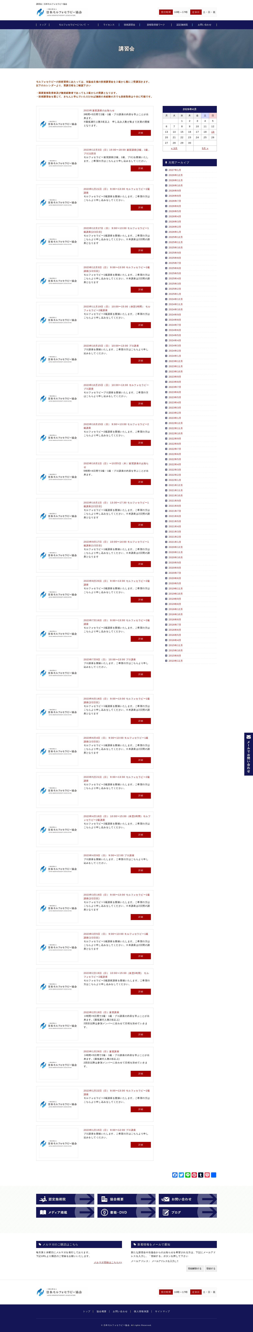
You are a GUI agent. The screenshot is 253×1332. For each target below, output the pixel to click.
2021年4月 (175, 526)
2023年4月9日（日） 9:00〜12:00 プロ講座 (109, 855)
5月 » (205, 148)
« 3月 (174, 148)
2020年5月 (175, 583)
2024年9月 (175, 314)
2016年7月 (175, 624)
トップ (42, 24)
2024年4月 (175, 340)
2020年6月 (175, 578)
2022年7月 (175, 449)
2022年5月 (175, 459)
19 (212, 132)
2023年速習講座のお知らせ (99, 110)
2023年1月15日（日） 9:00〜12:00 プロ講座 (110, 1130)
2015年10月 (176, 650)
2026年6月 (175, 206)
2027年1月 (175, 170)
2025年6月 (175, 268)
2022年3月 (175, 469)
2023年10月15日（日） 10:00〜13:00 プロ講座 (111, 345)
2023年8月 (175, 382)
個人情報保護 (141, 1311)
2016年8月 (175, 619)
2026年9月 (175, 190)
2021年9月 (175, 500)
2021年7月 (175, 511)
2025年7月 (175, 263)
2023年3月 (175, 407)
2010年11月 (176, 660)
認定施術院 (182, 24)
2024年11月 (176, 304)
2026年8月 (175, 195)
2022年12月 (176, 423)
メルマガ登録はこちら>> (108, 1262)
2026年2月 (175, 226)
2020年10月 (176, 557)
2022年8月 (175, 443)
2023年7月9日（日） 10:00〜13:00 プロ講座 (110, 659)
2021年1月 (175, 542)
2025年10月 (176, 247)
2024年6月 (175, 330)
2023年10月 (176, 371)
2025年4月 (175, 278)
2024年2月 (175, 350)
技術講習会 (129, 24)
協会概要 (102, 1311)
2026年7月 (175, 201)
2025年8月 (175, 258)
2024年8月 (175, 319)
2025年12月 (176, 237)
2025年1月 (175, 294)
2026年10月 (176, 185)
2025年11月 (176, 242)
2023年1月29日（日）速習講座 (101, 1051)
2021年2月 (175, 536)
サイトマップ (162, 1311)
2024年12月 (176, 299)
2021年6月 (175, 516)
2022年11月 (176, 428)
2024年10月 (176, 309)
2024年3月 (175, 345)
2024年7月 (175, 325)
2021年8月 (175, 506)
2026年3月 (175, 221)
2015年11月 (176, 645)
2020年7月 (175, 573)
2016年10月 (176, 614)
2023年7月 (175, 387)
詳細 (140, 133)
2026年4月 (175, 216)
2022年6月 (175, 454)
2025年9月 (175, 252)
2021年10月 (176, 495)
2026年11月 (176, 180)
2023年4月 (175, 402)
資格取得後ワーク (156, 24)
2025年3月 (175, 283)
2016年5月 (175, 635)
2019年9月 (175, 599)
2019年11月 (176, 588)
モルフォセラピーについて (72, 24)
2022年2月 (175, 475)
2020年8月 (175, 567)
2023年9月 (175, 376)
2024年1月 (175, 356)
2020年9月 (175, 562)
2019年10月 (176, 593)
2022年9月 (175, 438)
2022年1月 (175, 480)
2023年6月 (175, 392)
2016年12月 (176, 609)
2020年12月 (176, 547)
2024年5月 (175, 335)
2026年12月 (176, 175)
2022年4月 (175, 464)
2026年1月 (175, 232)
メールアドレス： (141, 1261)
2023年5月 (175, 397)
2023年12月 (176, 361)
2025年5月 (175, 273)
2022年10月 (176, 433)
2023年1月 (175, 418)
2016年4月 (175, 640)
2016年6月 (175, 630)
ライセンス (109, 24)
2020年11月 (176, 552)
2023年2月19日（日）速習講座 (101, 1012)
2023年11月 (176, 366)
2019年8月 (175, 604)
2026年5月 (175, 211)
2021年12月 (176, 485)
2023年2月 (175, 412)
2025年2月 (175, 288)
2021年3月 (175, 531)
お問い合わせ (204, 24)
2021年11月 (176, 490)
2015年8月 (175, 655)
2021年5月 (175, 521)
